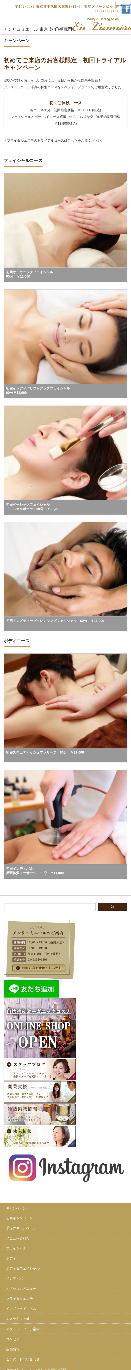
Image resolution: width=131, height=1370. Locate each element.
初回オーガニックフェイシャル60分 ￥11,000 (29, 274)
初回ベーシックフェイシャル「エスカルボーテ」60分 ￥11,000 (33, 507)
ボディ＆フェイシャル (23, 1268)
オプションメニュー (21, 1288)
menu (121, 5)
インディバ (14, 1278)
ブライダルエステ (19, 1298)
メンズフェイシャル (21, 1309)
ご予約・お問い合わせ (23, 1359)
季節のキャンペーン (21, 1228)
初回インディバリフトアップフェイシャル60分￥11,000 (38, 390)
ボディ (11, 1258)
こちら (73, 140)
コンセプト (14, 1339)
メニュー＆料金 (18, 1238)
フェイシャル (16, 1248)
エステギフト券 (18, 1319)
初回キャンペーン (19, 1218)
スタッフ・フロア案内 (23, 1329)
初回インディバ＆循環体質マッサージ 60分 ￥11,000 (35, 871)
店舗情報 (12, 1349)
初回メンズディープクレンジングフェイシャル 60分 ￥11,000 (55, 621)
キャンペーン (16, 1208)
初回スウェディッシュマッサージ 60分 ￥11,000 (45, 752)
